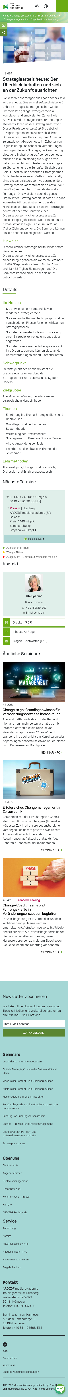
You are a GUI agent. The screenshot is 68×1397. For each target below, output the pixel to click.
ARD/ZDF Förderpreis (15, 1212)
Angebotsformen (12, 1173)
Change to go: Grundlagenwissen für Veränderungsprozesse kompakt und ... (33, 712)
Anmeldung (9, 1228)
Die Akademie (10, 1165)
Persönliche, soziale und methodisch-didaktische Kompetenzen (30, 1106)
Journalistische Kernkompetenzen (22, 1061)
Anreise (7, 1236)
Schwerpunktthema (14, 1143)
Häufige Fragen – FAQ (15, 1251)
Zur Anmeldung (34, 1032)
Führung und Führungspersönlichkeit (24, 1116)
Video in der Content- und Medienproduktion (28, 1081)
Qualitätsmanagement (15, 1181)
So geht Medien (11, 1267)
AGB (5, 1351)
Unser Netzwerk (12, 1188)
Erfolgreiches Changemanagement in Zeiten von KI (32, 809)
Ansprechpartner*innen (16, 1243)
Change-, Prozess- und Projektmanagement (28, 1123)
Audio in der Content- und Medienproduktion (28, 1089)
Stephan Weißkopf (23, 530)
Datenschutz (10, 1358)
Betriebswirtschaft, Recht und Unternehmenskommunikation (20, 1133)
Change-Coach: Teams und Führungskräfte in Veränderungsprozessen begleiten (30, 909)
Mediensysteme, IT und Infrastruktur (23, 1096)
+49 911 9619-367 (34, 607)
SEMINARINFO (53, 752)
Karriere (7, 1204)
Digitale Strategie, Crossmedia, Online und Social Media (30, 1071)
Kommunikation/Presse (16, 1196)
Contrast (46, 10)
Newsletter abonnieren (16, 1259)
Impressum (9, 1365)
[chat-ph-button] (60, 1389)
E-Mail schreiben (34, 612)
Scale (37, 10)
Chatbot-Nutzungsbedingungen (21, 1371)
